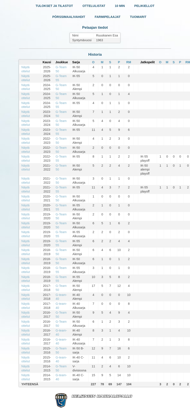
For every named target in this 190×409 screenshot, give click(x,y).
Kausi (46, 62)
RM (128, 62)
